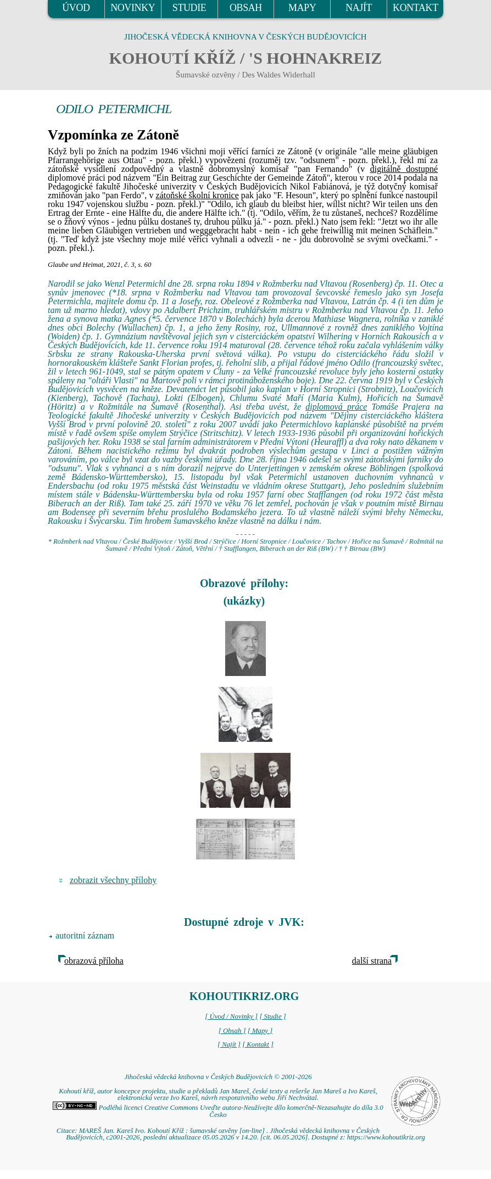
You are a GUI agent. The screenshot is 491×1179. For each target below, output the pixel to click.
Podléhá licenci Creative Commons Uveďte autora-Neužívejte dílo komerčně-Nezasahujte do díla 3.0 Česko (218, 1111)
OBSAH (246, 7)
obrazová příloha (94, 960)
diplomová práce (336, 406)
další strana (372, 960)
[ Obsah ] (232, 1031)
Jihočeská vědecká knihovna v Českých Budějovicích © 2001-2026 (217, 1077)
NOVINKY (132, 7)
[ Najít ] (229, 1044)
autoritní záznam (84, 935)
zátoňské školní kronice (197, 195)
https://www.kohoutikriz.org (386, 1137)
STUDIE (189, 7)
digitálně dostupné (404, 169)
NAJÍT (358, 7)
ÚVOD (76, 7)
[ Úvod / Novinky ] (231, 1016)
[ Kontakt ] (258, 1044)
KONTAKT (415, 7)
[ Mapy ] (260, 1031)
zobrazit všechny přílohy (113, 880)
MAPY (302, 7)
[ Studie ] (272, 1016)
